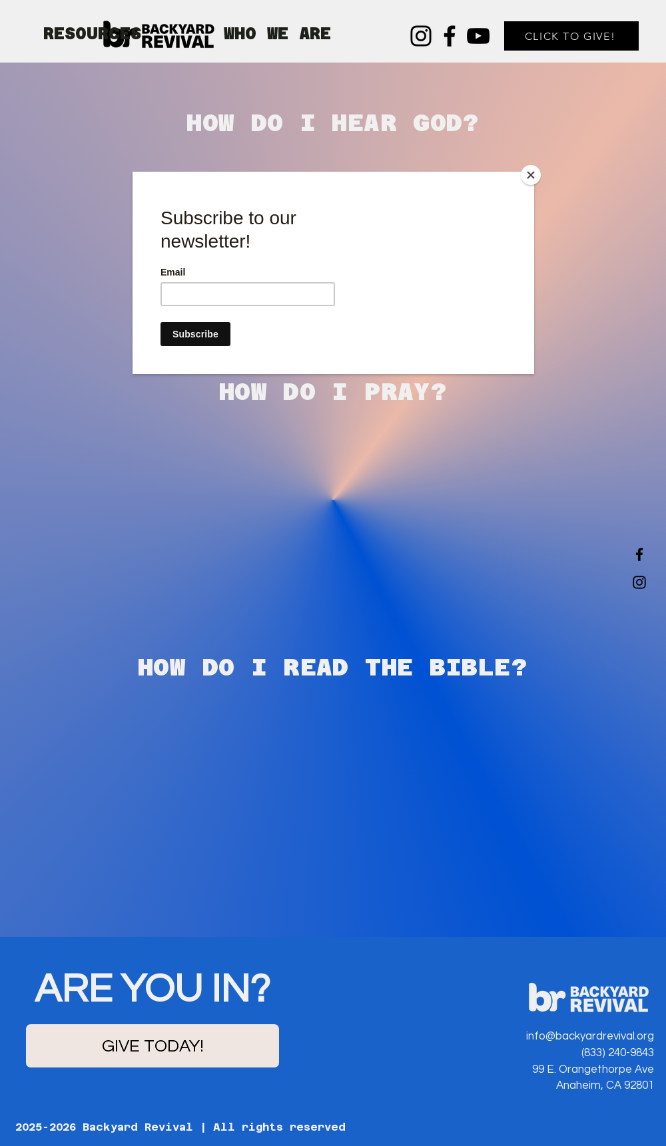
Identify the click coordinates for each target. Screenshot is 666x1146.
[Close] (531, 175)
